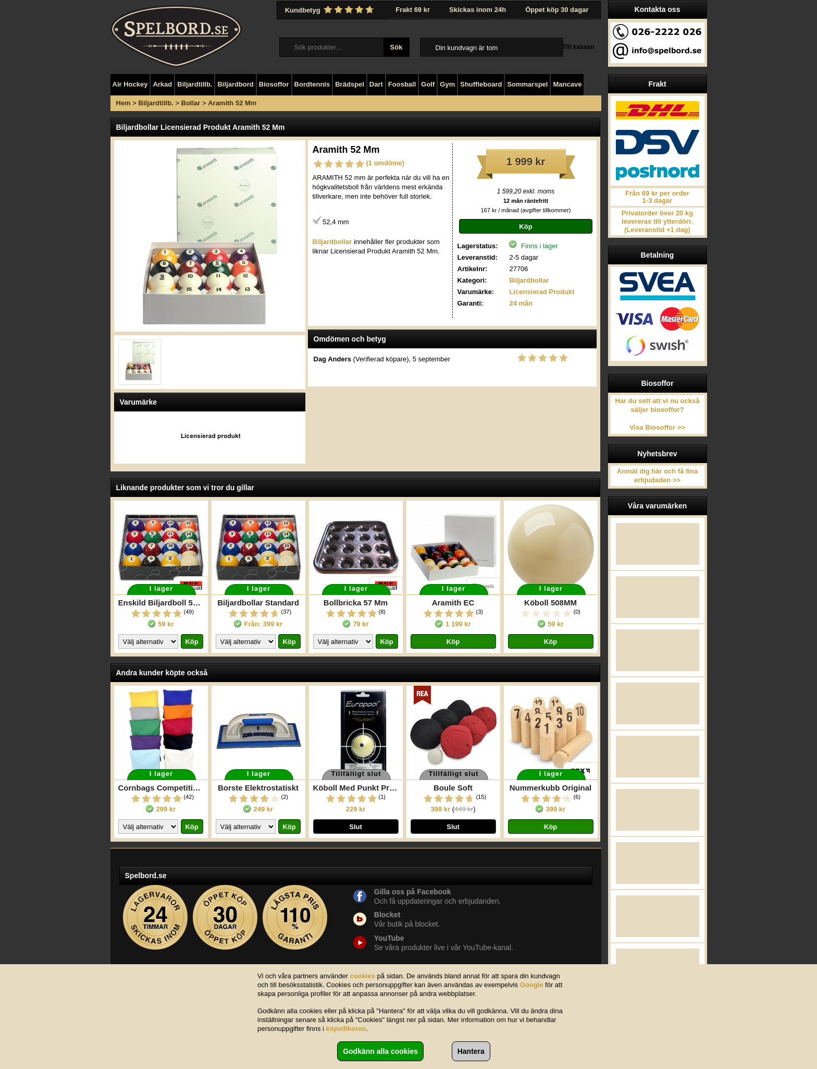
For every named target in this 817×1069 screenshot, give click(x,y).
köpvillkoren (346, 1028)
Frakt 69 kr (412, 10)
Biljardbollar (529, 280)
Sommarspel (527, 84)
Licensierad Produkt (541, 292)
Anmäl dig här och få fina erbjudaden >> (657, 475)
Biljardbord (235, 84)
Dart (376, 84)
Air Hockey (130, 84)
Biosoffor (274, 84)
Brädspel (349, 84)
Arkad (162, 84)
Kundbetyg (331, 10)
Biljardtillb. (194, 84)
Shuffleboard (481, 84)
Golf (428, 84)
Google (531, 985)
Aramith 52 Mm (232, 103)
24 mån (521, 303)
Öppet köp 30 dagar (556, 10)
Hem (123, 103)
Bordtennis (312, 84)
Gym (447, 84)
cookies (362, 976)
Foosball (402, 84)
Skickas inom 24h (477, 10)
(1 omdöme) (385, 163)
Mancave (567, 84)
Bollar (191, 103)
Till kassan (578, 47)
